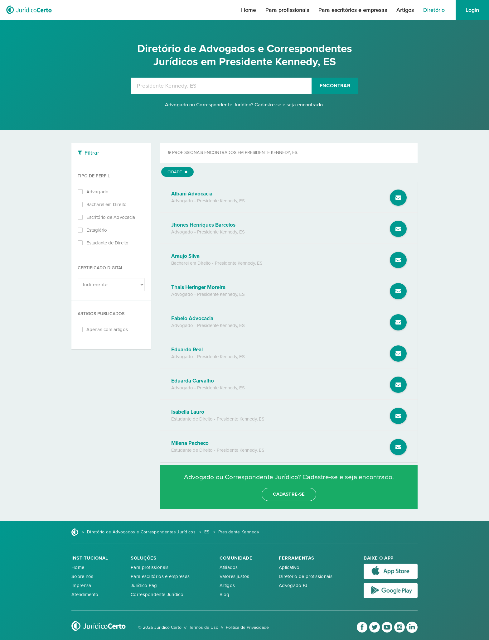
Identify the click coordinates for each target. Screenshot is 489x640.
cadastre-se (289, 494)
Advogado (97, 191)
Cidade (177, 172)
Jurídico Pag (144, 585)
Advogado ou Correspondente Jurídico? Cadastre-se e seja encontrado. (244, 105)
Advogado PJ (293, 585)
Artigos (405, 10)
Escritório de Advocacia (110, 217)
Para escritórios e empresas (352, 10)
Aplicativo (289, 567)
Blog (224, 594)
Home (248, 10)
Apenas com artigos (107, 329)
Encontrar (335, 86)
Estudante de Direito (107, 242)
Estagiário (96, 230)
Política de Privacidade (247, 627)
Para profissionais (287, 10)
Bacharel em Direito (106, 204)
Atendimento (84, 594)
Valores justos (234, 576)
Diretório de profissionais (305, 576)
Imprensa (81, 585)
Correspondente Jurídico (157, 594)
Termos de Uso (203, 627)
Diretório (434, 10)
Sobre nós (82, 576)
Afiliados (229, 567)
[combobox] (221, 86)
